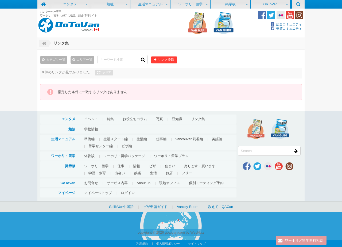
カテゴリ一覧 (55, 59)
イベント (91, 119)
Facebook (262, 15)
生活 (153, 173)
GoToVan (270, 4)
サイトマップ (197, 243)
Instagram (299, 15)
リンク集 (198, 119)
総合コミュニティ (289, 24)
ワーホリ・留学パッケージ (124, 156)
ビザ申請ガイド (155, 207)
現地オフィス (169, 183)
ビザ (152, 166)
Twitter (271, 15)
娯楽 (137, 173)
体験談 (89, 156)
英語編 (217, 139)
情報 (136, 166)
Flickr (281, 15)
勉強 (110, 4)
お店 (169, 173)
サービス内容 (117, 183)
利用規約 (142, 243)
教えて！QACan (220, 207)
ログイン (128, 193)
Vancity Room (187, 207)
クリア (107, 72)
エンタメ (70, 4)
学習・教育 (97, 173)
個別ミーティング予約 (206, 183)
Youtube (290, 15)
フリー (187, 173)
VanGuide (223, 23)
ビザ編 (127, 146)
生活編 (142, 139)
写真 (159, 119)
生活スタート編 (115, 139)
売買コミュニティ (289, 28)
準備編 (89, 139)
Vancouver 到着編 (189, 139)
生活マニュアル (150, 4)
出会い (120, 173)
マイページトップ (98, 193)
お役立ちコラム (135, 119)
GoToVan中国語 (121, 207)
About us (143, 183)
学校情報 (91, 129)
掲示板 (230, 4)
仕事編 (161, 139)
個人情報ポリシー (168, 243)
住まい (170, 166)
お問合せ (91, 183)
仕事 (120, 166)
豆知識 (177, 119)
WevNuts (197, 232)
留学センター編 (100, 146)
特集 (110, 119)
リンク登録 (166, 59)
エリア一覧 (84, 59)
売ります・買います (199, 166)
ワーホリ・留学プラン (171, 156)
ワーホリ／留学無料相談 (304, 240)
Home (43, 43)
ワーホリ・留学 (190, 4)
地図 (197, 23)
